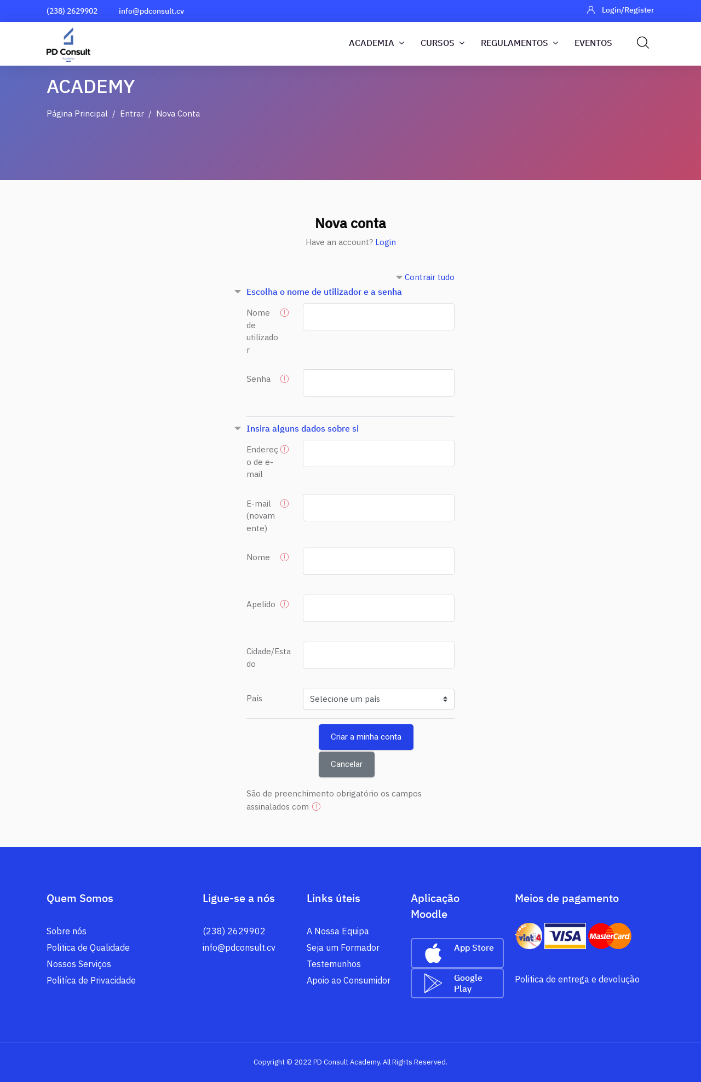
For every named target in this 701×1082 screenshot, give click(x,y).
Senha (258, 379)
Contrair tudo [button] (430, 277)
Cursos (442, 42)
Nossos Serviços (79, 963)
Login (385, 242)
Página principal (77, 113)
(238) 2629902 (72, 11)
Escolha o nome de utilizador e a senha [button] (324, 291)
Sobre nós (67, 931)
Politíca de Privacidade (91, 980)
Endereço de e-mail (262, 461)
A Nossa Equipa (338, 931)
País (254, 698)
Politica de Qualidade (88, 947)
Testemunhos (334, 963)
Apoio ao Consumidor (348, 980)
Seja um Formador (343, 947)
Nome (258, 557)
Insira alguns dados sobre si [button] (302, 428)
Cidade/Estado (268, 657)
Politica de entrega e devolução (577, 979)
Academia (376, 42)
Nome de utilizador (262, 331)
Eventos (593, 42)
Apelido (260, 604)
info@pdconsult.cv (151, 11)
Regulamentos (519, 42)
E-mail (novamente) (260, 515)
